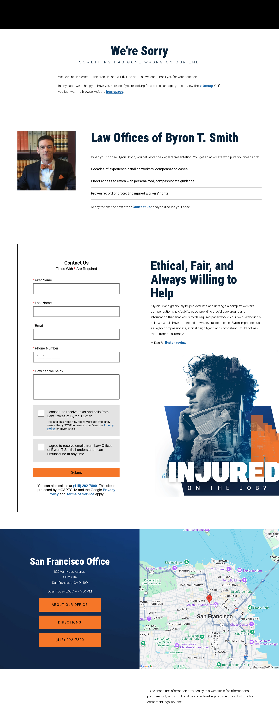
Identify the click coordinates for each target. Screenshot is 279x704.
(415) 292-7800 (85, 486)
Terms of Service (80, 494)
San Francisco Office (70, 561)
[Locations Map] (209, 599)
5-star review (175, 343)
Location (207, 14)
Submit (76, 472)
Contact (229, 14)
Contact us (142, 207)
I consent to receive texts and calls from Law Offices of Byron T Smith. (81, 420)
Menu (253, 14)
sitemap (206, 86)
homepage (114, 91)
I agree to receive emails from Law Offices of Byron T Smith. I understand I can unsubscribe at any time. (79, 450)
